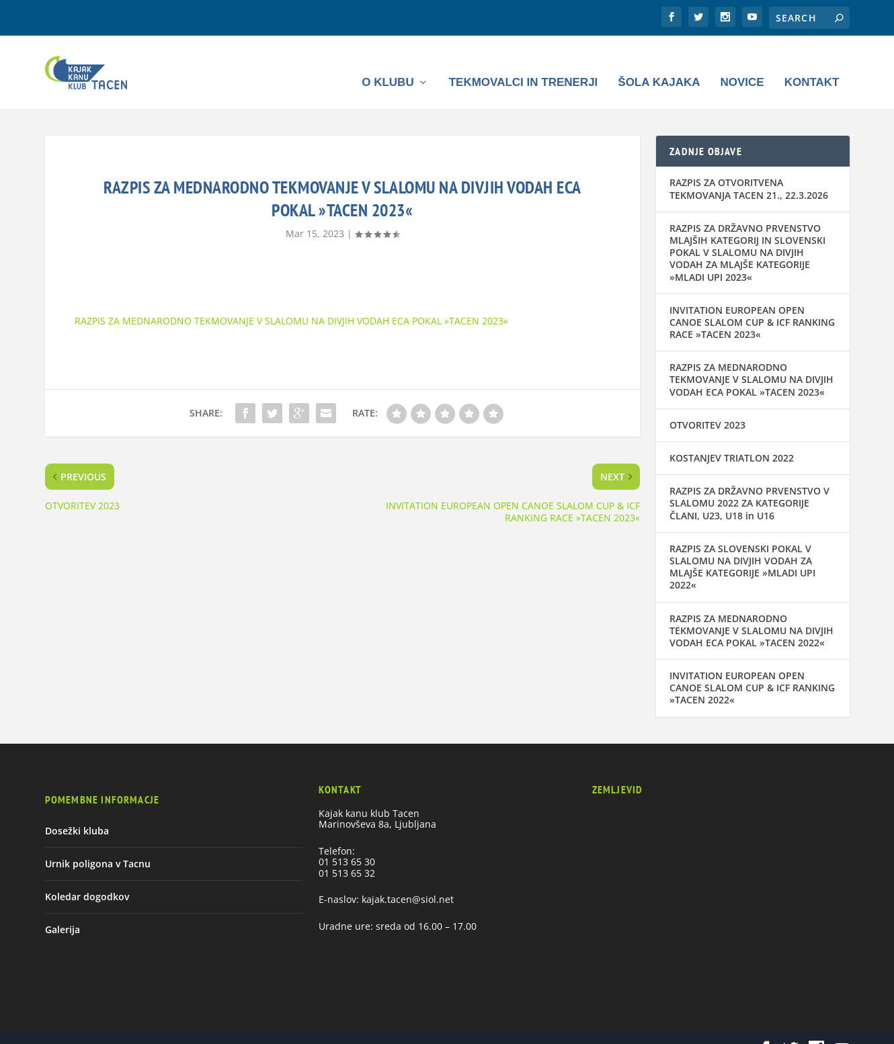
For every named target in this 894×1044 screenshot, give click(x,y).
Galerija (62, 910)
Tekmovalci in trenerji (523, 63)
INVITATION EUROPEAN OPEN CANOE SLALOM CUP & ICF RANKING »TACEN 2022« (752, 668)
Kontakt (812, 63)
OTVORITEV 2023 (707, 404)
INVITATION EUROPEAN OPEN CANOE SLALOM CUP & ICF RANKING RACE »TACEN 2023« (752, 302)
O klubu (387, 63)
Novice (742, 63)
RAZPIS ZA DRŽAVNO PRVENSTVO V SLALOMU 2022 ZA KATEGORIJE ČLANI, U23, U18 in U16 (749, 483)
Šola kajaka (659, 63)
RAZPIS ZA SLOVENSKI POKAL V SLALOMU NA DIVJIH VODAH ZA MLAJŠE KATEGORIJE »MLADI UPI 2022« (742, 547)
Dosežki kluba (77, 810)
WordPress (248, 1028)
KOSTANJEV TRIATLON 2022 (731, 438)
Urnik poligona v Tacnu (98, 843)
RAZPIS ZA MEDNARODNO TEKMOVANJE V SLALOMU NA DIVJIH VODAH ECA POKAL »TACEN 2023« (291, 300)
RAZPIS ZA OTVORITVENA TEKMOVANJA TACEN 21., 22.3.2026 (748, 169)
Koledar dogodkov (87, 877)
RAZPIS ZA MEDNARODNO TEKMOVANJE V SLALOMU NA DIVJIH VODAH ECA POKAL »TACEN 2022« (751, 610)
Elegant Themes (133, 1028)
